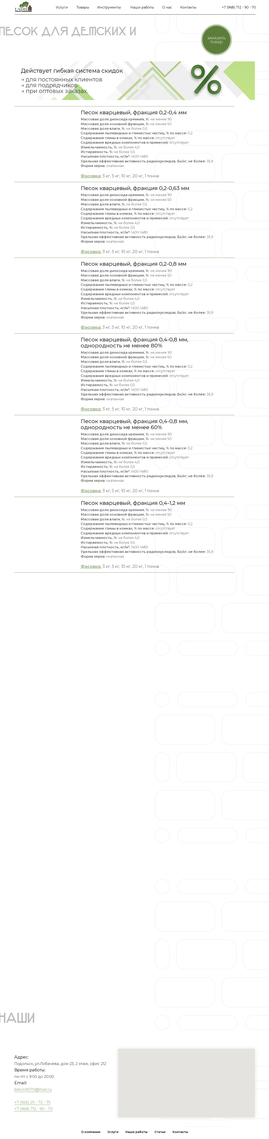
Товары (83, 7)
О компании (90, 1132)
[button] (216, 39)
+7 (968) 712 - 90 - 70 (239, 7)
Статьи (160, 1132)
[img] (23, 6)
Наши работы (142, 7)
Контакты (188, 7)
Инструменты (109, 7)
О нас (167, 7)
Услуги (62, 7)
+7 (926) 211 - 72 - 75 (32, 1102)
